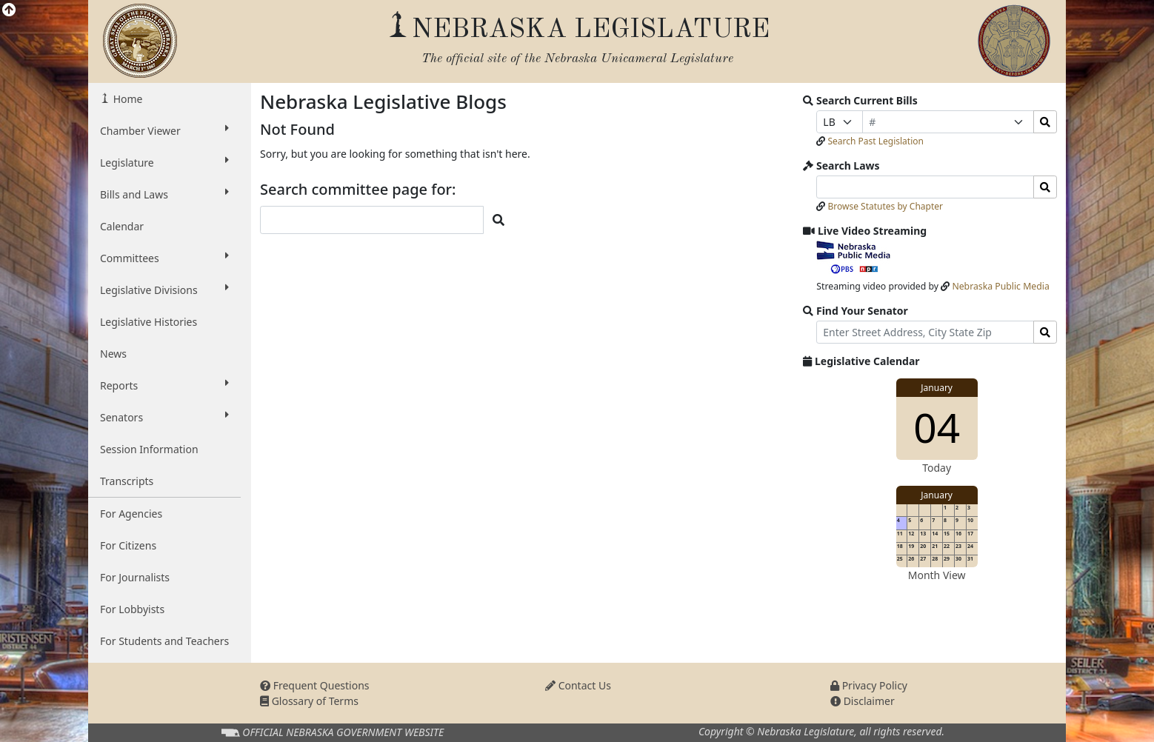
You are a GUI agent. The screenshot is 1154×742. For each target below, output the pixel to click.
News (113, 354)
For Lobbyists (132, 609)
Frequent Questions (315, 685)
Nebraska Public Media (1000, 286)
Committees (164, 257)
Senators (164, 417)
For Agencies (131, 514)
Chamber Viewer (164, 130)
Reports (164, 385)
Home (126, 99)
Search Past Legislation (875, 141)
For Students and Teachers (164, 641)
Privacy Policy (868, 685)
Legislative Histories (148, 322)
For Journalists (135, 577)
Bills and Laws (164, 194)
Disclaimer (862, 701)
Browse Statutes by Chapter (885, 206)
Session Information (149, 449)
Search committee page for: (358, 189)
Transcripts (126, 481)
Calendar (122, 226)
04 (936, 427)
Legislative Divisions (164, 289)
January (937, 387)
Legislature (164, 162)
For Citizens (128, 545)
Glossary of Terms (309, 701)
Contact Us (578, 685)
